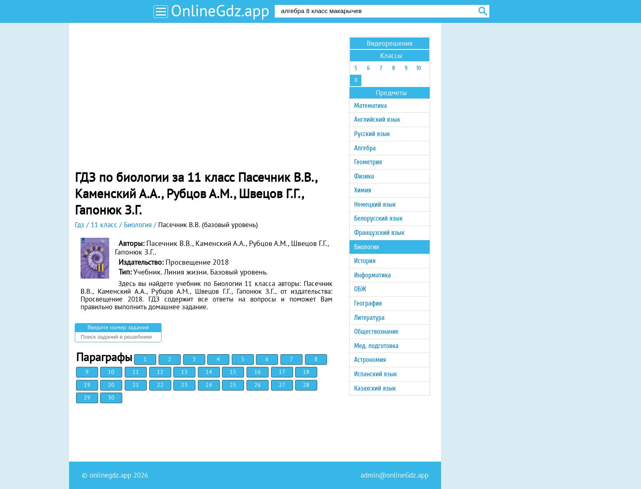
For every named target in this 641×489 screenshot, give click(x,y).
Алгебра (365, 148)
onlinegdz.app (110, 475)
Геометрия (368, 162)
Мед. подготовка (376, 346)
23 (184, 385)
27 (282, 385)
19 (87, 385)
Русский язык (372, 134)
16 (257, 371)
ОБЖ (360, 289)
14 (209, 371)
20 (111, 385)
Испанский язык (375, 374)
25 (233, 385)
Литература (369, 318)
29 (87, 397)
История (364, 261)
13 (184, 371)
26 (257, 385)
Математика (370, 105)
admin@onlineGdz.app (394, 475)
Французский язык (379, 233)
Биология (366, 247)
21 (135, 385)
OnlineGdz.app (220, 10)
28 (306, 385)
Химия (362, 190)
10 (111, 371)
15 (233, 371)
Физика (364, 176)
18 (306, 371)
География (368, 303)
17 (282, 371)
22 (160, 385)
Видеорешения (389, 43)
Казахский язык (375, 388)
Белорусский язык (378, 218)
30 (111, 397)
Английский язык (377, 119)
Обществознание (376, 331)
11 (135, 371)
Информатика (372, 275)
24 (209, 385)
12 (160, 371)
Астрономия (370, 360)
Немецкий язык (375, 204)
